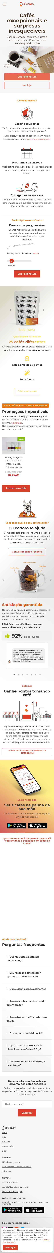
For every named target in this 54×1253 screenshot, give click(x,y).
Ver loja (27, 85)
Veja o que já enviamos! (39, 139)
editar (35, 253)
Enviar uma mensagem (12, 1192)
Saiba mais (16, 423)
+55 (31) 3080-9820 (10, 1182)
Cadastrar (27, 1113)
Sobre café (6, 1171)
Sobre (4, 1133)
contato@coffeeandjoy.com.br (15, 1187)
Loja (4, 1137)
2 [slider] (11, 260)
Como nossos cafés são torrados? (16, 1167)
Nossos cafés (7, 1146)
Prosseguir (10, 1247)
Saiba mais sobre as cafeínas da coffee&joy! (27, 751)
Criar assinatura (27, 76)
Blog (4, 1151)
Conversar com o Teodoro (27, 551)
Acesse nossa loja (16, 488)
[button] (27, 959)
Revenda (6, 1142)
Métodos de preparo (11, 1162)
